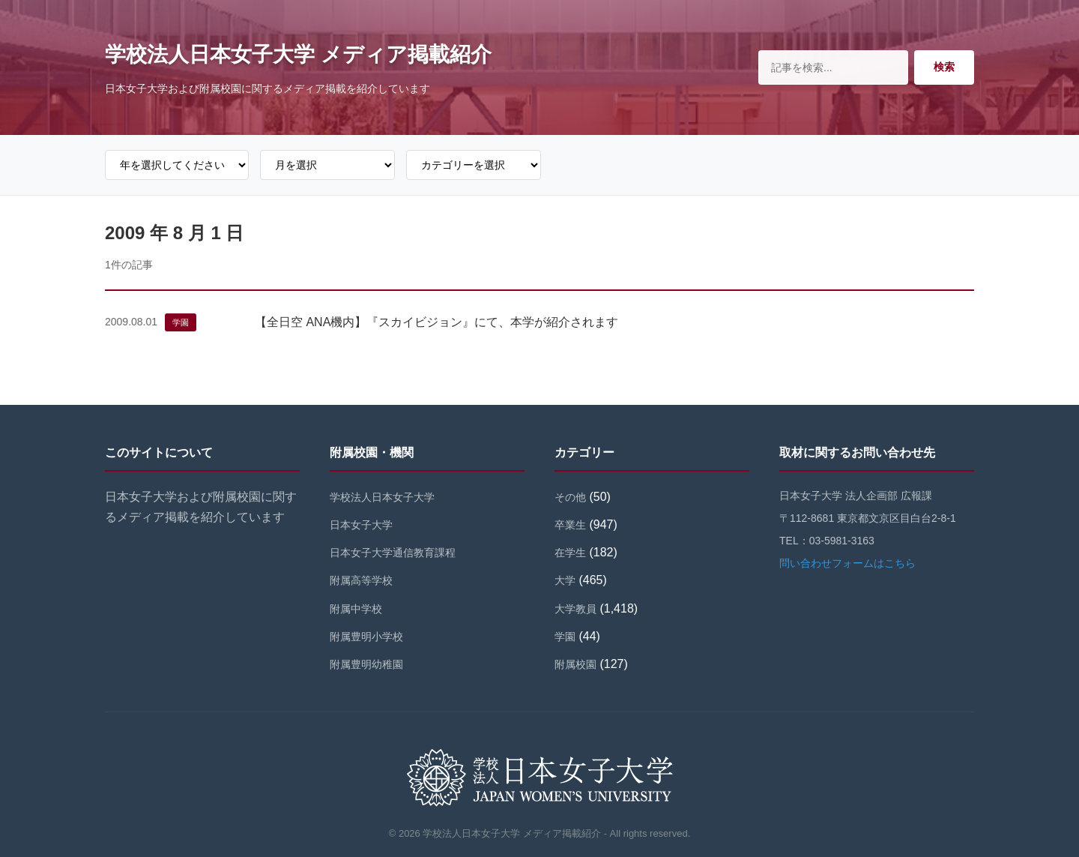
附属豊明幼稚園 (366, 664)
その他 (570, 497)
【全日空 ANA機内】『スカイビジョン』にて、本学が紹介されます (436, 322)
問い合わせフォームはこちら (847, 563)
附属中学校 (356, 609)
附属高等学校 (361, 580)
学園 (180, 322)
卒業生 (570, 525)
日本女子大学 (361, 525)
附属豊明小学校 (366, 637)
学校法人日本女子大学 (382, 497)
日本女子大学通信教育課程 (393, 553)
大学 (564, 580)
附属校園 (575, 664)
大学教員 (575, 609)
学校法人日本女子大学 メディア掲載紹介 (298, 54)
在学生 (570, 553)
